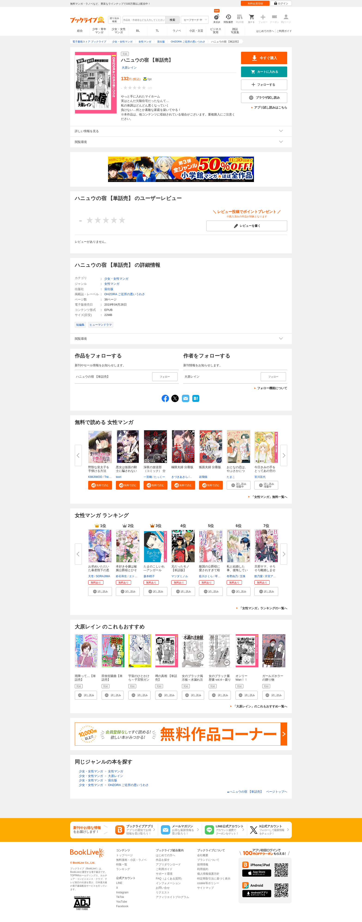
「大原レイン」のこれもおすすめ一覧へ (260, 706)
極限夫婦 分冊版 (182, 467)
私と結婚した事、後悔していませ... (237, 570)
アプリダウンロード (168, 864)
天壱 (91, 576)
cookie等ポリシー (208, 883)
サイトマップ (205, 887)
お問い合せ (163, 887)
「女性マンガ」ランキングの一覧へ (263, 608)
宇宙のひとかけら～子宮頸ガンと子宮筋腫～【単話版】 (138, 681)
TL (157, 30)
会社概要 (202, 855)
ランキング (123, 869)
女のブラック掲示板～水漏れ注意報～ (192, 679)
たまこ (231, 477)
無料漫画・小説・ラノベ (131, 859)
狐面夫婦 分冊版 (210, 467)
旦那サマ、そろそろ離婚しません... (264, 570)
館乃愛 (258, 576)
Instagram (122, 892)
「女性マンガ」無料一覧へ (269, 497)
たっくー (159, 477)
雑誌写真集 (235, 30)
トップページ (124, 855)
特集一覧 (121, 864)
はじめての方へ (265, 31)
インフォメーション (168, 883)
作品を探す (163, 859)
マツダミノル (179, 576)
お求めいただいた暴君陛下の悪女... (98, 570)
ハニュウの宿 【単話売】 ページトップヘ (257, 791)
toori (118, 477)
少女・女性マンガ (119, 30)
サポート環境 (164, 873)
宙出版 (108, 289)
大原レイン (129, 67)
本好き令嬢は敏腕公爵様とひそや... (126, 570)
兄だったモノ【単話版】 (180, 568)
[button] (100, 485)
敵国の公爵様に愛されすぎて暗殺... (209, 570)
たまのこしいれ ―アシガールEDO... (154, 570)
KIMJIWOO (95, 477)
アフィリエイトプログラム (172, 897)
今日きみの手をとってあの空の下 (264, 470)
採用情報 (202, 864)
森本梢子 (149, 576)
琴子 (217, 576)
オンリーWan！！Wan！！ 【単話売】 (246, 681)
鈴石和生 (121, 576)
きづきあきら (179, 477)
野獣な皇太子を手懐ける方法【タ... (98, 470)
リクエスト (163, 892)
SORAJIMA (103, 576)
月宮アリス (272, 576)
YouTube (121, 901)
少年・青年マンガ (99, 30)
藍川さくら (206, 576)
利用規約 (202, 869)
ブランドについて (208, 859)
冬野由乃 (232, 576)
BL (138, 30)
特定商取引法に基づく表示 (213, 878)
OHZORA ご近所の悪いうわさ (124, 294)
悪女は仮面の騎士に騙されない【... (126, 470)
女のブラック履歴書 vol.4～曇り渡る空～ (220, 679)
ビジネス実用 (215, 30)
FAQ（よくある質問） (170, 878)
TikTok (120, 897)
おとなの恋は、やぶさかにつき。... (237, 470)
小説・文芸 (196, 30)
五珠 (242, 576)
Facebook (122, 906)
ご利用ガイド (284, 31)
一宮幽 (148, 477)
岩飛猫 (203, 477)
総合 (80, 30)
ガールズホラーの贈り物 (272, 677)
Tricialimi (109, 477)
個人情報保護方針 (208, 873)
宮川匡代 (259, 477)
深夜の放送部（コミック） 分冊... (155, 470)
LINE (119, 883)
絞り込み (114, 20)
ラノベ (177, 30)
